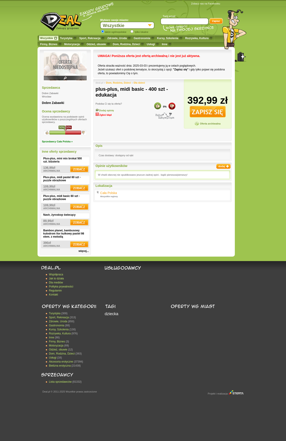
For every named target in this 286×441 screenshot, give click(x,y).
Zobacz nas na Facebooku (205, 3)
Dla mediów (56, 282)
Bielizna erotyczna (60, 365)
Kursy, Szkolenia (169, 38)
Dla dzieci (139, 82)
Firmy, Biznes (50, 44)
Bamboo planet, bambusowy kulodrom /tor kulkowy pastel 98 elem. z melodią (63, 233)
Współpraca (56, 274)
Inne (166, 44)
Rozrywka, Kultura (198, 38)
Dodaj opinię (105, 110)
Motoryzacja (73, 44)
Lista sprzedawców (60, 381)
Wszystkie (48, 38)
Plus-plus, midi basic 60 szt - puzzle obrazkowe (61, 197)
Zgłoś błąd (104, 115)
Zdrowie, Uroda (118, 38)
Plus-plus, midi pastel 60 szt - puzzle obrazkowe (62, 179)
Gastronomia (144, 38)
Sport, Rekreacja (91, 38)
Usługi (153, 44)
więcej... (83, 251)
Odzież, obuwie (98, 44)
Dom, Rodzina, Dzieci (128, 44)
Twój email (169, 16)
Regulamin (55, 290)
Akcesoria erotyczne (61, 361)
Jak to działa (56, 278)
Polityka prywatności (61, 286)
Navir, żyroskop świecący (59, 214)
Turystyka (68, 38)
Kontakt (53, 294)
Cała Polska (108, 193)
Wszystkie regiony (109, 196)
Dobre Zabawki (53, 103)
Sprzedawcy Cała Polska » (57, 141)
